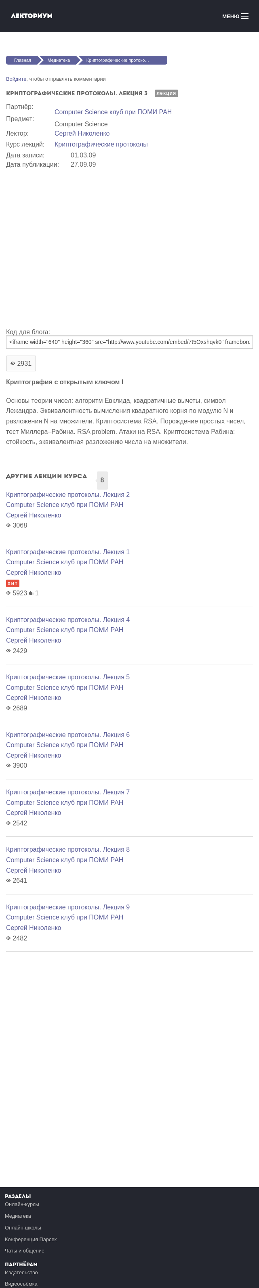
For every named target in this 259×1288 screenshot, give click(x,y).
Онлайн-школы (23, 1228)
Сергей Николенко (82, 133)
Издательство (21, 1272)
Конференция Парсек (31, 1239)
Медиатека (58, 60)
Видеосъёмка (21, 1284)
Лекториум (32, 16)
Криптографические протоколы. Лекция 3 (126, 60)
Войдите (16, 79)
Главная (22, 60)
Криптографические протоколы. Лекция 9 (68, 907)
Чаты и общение (24, 1251)
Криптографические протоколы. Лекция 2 (68, 494)
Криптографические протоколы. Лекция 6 (68, 734)
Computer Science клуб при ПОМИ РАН (113, 112)
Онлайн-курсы (22, 1204)
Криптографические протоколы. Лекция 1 (68, 552)
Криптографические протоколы (101, 144)
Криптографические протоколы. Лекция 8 (68, 849)
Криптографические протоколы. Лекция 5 (68, 677)
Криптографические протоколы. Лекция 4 (68, 619)
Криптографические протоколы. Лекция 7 (68, 792)
